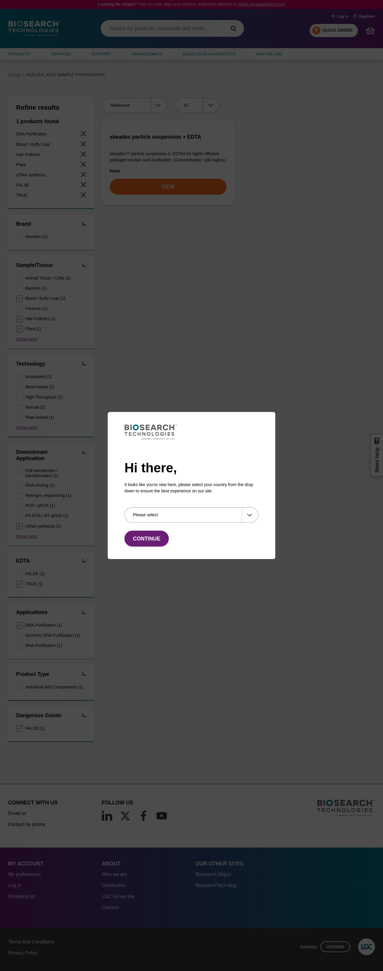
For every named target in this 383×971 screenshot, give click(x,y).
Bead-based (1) (39, 386)
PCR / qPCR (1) (40, 505)
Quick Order (338, 30)
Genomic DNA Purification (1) (52, 635)
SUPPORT (101, 54)
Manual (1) (35, 407)
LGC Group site (118, 896)
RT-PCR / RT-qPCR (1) (46, 515)
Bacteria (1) (36, 288)
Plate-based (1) (39, 417)
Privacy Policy (23, 952)
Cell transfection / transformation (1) (41, 473)
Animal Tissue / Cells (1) (47, 278)
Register (364, 16)
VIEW (168, 187)
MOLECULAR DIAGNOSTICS (209, 54)
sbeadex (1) (36, 236)
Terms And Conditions (31, 941)
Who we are (114, 874)
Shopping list (21, 896)
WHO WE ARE (269, 54)
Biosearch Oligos (213, 874)
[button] (83, 224)
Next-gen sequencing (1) (48, 495)
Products (19, 54)
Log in (340, 16)
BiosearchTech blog (215, 885)
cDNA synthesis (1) (43, 526)
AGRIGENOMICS (146, 54)
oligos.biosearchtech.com (261, 4)
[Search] (233, 28)
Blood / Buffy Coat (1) (45, 298)
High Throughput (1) (44, 397)
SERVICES (61, 54)
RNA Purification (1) (43, 645)
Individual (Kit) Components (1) (54, 687)
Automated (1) (38, 376)
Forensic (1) (36, 308)
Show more (26, 339)
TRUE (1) (34, 583)
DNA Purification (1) (43, 625)
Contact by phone (26, 824)
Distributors (114, 885)
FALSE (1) (35, 573)
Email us (17, 813)
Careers (110, 907)
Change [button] (335, 946)
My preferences (24, 874)
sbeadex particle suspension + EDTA (155, 137)
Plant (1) (33, 328)
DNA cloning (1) (39, 485)
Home (14, 74)
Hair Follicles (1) (40, 318)
